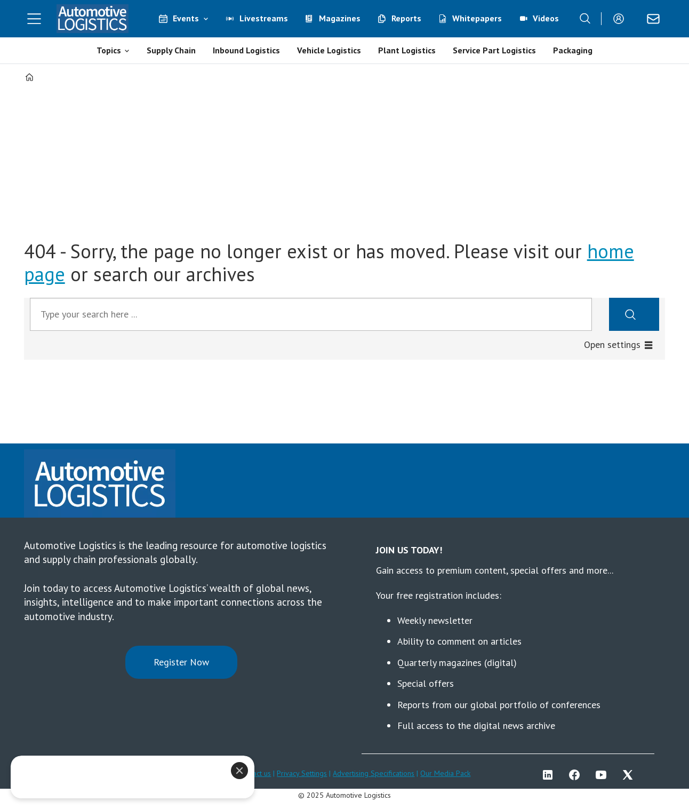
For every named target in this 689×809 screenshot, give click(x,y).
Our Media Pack (445, 773)
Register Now (181, 662)
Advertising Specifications (373, 773)
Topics (109, 50)
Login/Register (621, 18)
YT (604, 774)
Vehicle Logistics (329, 50)
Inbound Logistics (246, 50)
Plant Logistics (407, 50)
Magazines (339, 18)
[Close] (227, 770)
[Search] (585, 18)
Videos (546, 18)
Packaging (572, 50)
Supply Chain (171, 50)
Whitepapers (477, 18)
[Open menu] (34, 19)
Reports (406, 18)
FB (577, 774)
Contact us (254, 773)
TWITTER (630, 774)
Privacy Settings (302, 773)
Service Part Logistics (494, 50)
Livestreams (263, 18)
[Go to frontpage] (92, 18)
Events (186, 18)
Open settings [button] (612, 344)
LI (550, 774)
